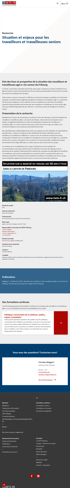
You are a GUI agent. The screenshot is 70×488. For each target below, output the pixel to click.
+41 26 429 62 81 (6, 235)
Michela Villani (6, 240)
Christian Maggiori (7, 229)
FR (37, 398)
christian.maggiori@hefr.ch (9, 233)
